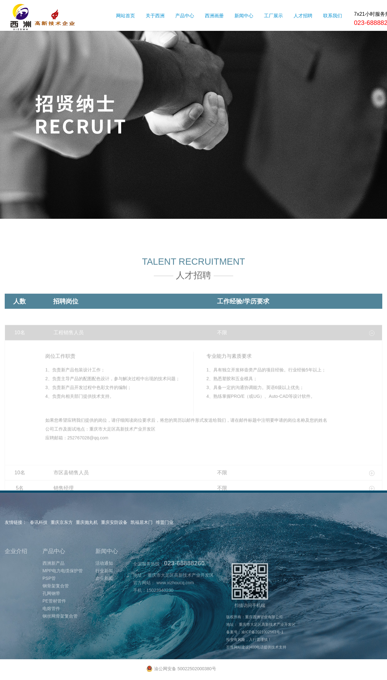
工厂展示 (273, 15)
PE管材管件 (54, 624)
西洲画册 (214, 15)
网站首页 (125, 15)
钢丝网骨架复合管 (60, 639)
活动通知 (104, 586)
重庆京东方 (62, 522)
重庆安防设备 (114, 522)
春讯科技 (39, 522)
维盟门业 (164, 522)
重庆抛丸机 (87, 522)
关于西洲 (155, 15)
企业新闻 (104, 601)
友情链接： (16, 522)
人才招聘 (303, 15)
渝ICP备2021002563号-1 (262, 655)
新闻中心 (243, 15)
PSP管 (49, 601)
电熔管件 (51, 631)
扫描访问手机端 (250, 608)
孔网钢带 (51, 616)
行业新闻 (104, 594)
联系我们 (332, 15)
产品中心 (184, 15)
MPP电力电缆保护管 (62, 594)
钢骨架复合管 (55, 609)
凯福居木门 (142, 522)
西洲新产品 (53, 586)
